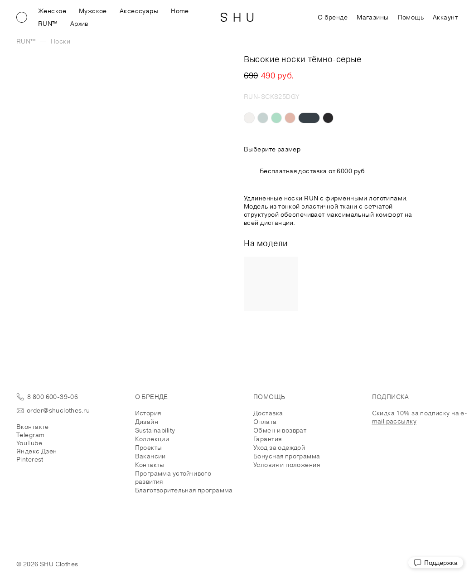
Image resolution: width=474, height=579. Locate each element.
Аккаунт (445, 17)
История (148, 413)
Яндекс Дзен (36, 451)
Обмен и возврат (279, 430)
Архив (79, 23)
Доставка (268, 413)
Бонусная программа (286, 456)
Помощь (411, 17)
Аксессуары (139, 11)
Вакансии (150, 456)
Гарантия (267, 439)
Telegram (30, 435)
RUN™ (48, 23)
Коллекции (152, 439)
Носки (60, 41)
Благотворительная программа (184, 490)
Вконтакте (32, 427)
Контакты (149, 465)
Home (180, 11)
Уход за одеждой (279, 447)
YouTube (29, 443)
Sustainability (155, 430)
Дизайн (147, 422)
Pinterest (30, 459)
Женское (52, 11)
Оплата (265, 422)
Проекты (148, 447)
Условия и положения (286, 465)
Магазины (372, 17)
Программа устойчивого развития (173, 477)
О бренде (333, 17)
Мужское (93, 11)
